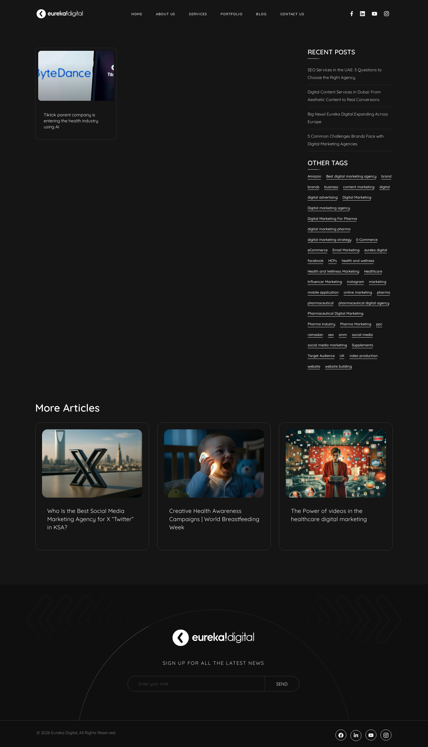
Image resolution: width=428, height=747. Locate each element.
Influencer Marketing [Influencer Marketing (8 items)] (325, 281)
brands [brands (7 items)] (313, 187)
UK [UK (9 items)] (342, 355)
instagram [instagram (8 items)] (355, 281)
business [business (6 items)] (331, 187)
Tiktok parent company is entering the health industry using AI (71, 120)
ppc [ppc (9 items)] (379, 324)
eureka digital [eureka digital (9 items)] (375, 250)
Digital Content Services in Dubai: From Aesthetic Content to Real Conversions (344, 95)
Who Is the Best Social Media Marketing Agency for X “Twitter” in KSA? (90, 519)
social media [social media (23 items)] (362, 334)
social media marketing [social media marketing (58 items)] (327, 345)
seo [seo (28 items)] (331, 334)
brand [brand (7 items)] (386, 176)
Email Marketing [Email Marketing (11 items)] (345, 250)
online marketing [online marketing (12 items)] (358, 292)
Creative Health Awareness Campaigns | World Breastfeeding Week (214, 519)
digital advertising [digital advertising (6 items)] (323, 197)
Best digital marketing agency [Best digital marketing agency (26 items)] (351, 176)
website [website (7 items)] (314, 366)
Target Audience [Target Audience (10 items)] (321, 355)
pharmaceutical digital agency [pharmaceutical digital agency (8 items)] (363, 303)
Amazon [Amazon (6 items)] (314, 176)
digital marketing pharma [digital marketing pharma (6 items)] (329, 229)
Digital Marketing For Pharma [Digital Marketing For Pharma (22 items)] (332, 218)
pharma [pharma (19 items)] (383, 292)
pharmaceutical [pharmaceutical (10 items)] (321, 303)
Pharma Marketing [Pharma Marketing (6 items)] (355, 324)
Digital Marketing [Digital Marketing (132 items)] (357, 197)
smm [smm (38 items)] (343, 334)
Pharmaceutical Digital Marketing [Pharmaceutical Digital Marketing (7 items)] (335, 313)
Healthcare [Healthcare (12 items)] (373, 271)
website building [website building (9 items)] (338, 366)
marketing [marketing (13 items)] (377, 281)
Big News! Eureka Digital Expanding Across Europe (348, 117)
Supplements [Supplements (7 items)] (362, 345)
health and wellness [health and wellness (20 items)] (358, 260)
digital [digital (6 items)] (384, 187)
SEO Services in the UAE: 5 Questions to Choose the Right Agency (345, 73)
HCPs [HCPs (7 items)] (332, 260)
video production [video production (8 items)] (363, 355)
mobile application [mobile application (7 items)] (323, 292)
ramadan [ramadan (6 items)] (315, 334)
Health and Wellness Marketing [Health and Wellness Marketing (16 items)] (333, 271)
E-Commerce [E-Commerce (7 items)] (367, 239)
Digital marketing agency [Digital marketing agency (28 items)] (329, 208)
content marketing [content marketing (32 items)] (358, 187)
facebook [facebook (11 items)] (315, 260)
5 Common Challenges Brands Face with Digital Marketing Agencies (346, 140)
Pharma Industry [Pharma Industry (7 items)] (321, 324)
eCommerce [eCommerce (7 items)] (318, 250)
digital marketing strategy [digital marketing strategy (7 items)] (329, 239)
